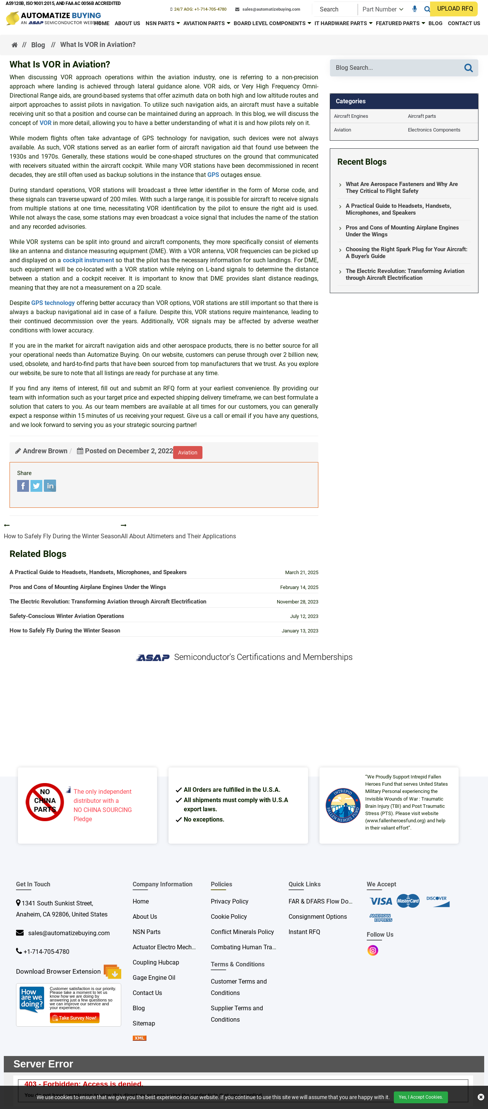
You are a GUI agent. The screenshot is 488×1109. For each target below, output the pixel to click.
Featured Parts (398, 23)
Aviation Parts (204, 23)
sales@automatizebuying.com (67, 933)
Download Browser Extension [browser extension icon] (68, 972)
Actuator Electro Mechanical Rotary (180, 947)
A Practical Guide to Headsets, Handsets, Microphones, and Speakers (98, 572)
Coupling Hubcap (156, 962)
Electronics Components (434, 130)
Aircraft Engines (351, 116)
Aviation (342, 130)
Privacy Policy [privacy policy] (230, 901)
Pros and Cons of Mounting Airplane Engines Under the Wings (88, 587)
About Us (127, 23)
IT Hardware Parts (341, 23)
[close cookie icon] (481, 1097)
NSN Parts (160, 23)
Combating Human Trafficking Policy (260, 947)
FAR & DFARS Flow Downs (324, 901)
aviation (187, 452)
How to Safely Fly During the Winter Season (65, 630)
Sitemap (144, 1023)
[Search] (427, 9)
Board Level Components (270, 23)
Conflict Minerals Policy (242, 932)
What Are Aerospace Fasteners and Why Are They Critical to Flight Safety (402, 187)
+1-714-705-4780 (46, 951)
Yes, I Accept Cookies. (421, 1097)
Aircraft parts (422, 116)
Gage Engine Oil (154, 977)
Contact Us (464, 23)
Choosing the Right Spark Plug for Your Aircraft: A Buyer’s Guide (406, 253)
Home (101, 23)
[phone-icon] (198, 9)
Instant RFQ (304, 932)
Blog (436, 23)
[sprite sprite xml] (139, 1038)
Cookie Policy (229, 916)
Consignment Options (318, 916)
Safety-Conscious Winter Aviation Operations (67, 616)
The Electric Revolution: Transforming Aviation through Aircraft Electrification (108, 601)
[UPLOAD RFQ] (456, 9)
